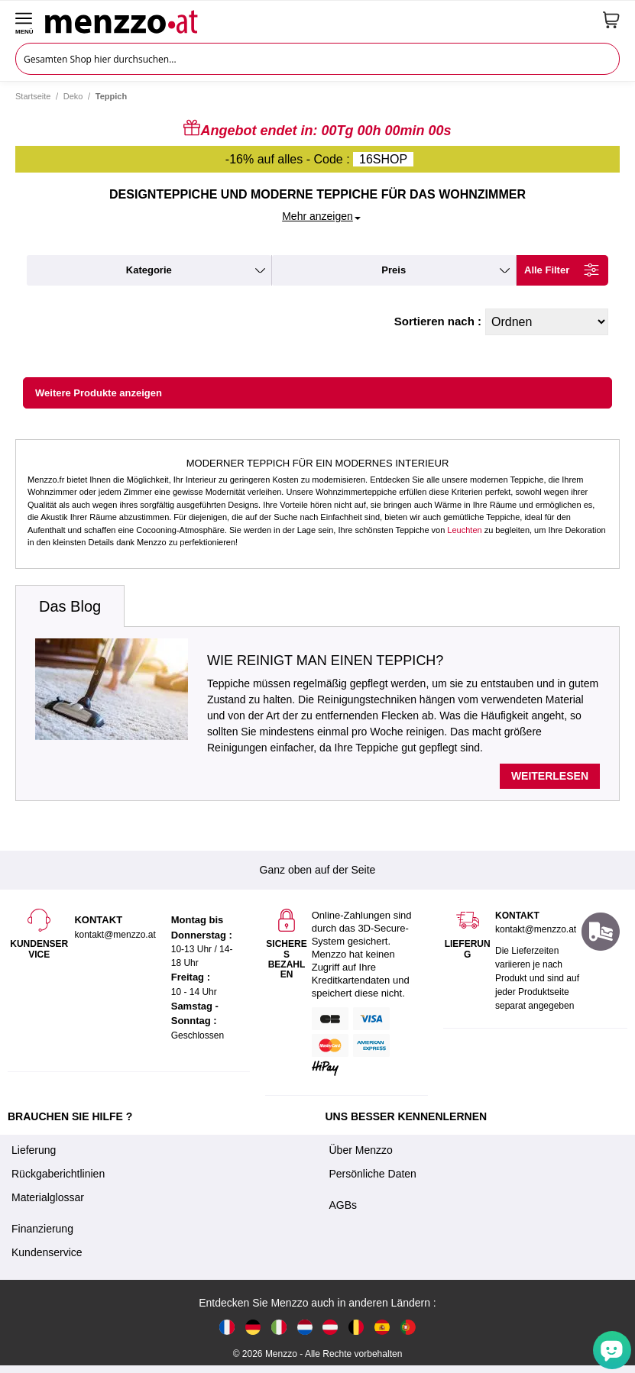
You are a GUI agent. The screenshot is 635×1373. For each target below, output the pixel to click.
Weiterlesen (549, 776)
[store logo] (318, 20)
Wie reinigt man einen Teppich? (325, 660)
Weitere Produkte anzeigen (98, 393)
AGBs (343, 1205)
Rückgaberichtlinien (58, 1174)
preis (393, 270)
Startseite (32, 96)
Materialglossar (47, 1197)
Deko (73, 96)
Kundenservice (47, 1252)
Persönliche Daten (372, 1174)
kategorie (149, 270)
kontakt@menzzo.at (535, 929)
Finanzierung (42, 1229)
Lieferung (33, 1150)
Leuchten (464, 530)
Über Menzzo (361, 1150)
